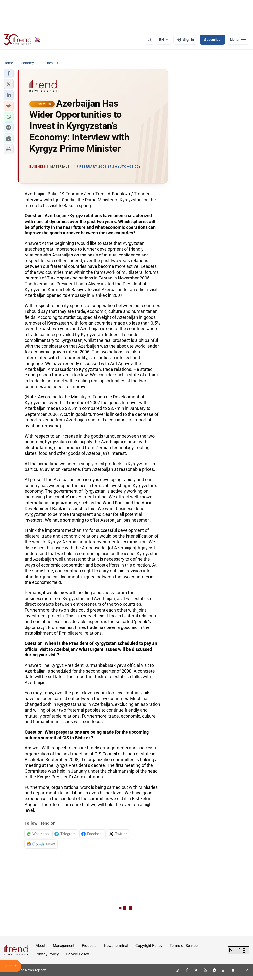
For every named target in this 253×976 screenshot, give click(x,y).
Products (89, 945)
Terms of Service (184, 945)
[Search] (149, 40)
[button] (8, 73)
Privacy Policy (47, 954)
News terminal (116, 945)
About (40, 945)
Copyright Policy (148, 945)
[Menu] (238, 40)
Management (63, 945)
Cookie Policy (77, 954)
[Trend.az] (22, 39)
